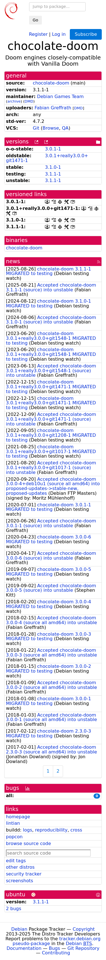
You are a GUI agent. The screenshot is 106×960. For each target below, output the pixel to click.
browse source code (28, 843)
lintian (13, 823)
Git (36, 128)
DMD (29, 101)
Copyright (84, 929)
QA (65, 128)
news (13, 261)
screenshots (19, 880)
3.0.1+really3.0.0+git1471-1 (47, 158)
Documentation (24, 948)
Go (35, 20)
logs (27, 830)
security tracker (24, 874)
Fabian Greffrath (52, 107)
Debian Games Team (60, 96)
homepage (18, 816)
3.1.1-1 (53, 174)
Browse (50, 128)
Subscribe (86, 34)
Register (38, 34)
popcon (14, 836)
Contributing (56, 952)
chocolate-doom (51, 83)
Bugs (54, 948)
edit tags (16, 860)
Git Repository (83, 948)
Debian (19, 929)
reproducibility (51, 830)
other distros (20, 867)
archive (14, 101)
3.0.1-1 (53, 149)
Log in (59, 34)
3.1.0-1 (53, 167)
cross (76, 830)
